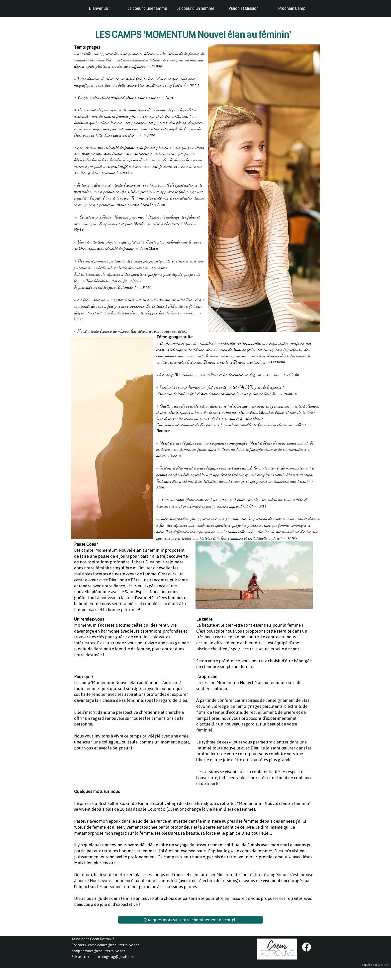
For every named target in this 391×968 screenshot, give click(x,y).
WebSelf (383, 965)
